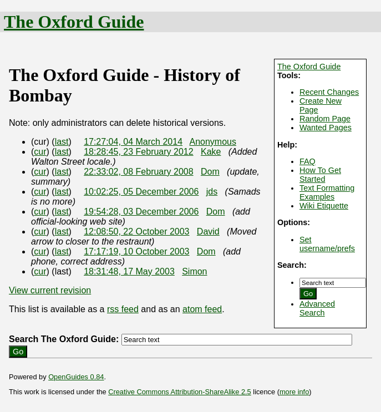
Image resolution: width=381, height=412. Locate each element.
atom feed (202, 309)
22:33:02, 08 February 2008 (138, 171)
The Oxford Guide (74, 22)
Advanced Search (317, 308)
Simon (194, 271)
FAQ (307, 161)
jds (211, 191)
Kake (211, 151)
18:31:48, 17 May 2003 (129, 271)
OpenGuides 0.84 (76, 377)
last (62, 141)
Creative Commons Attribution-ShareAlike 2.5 (179, 392)
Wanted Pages (325, 127)
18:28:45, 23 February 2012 (138, 151)
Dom (210, 171)
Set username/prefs (327, 244)
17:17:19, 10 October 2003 (136, 251)
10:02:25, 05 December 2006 (141, 191)
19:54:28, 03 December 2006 (141, 211)
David (208, 231)
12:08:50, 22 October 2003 (136, 231)
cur (40, 151)
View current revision (50, 290)
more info (294, 392)
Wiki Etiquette (323, 205)
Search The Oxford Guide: (64, 339)
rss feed (123, 309)
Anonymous (212, 141)
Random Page (324, 118)
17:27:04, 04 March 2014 (133, 141)
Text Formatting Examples (326, 192)
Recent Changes (329, 92)
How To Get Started (320, 175)
